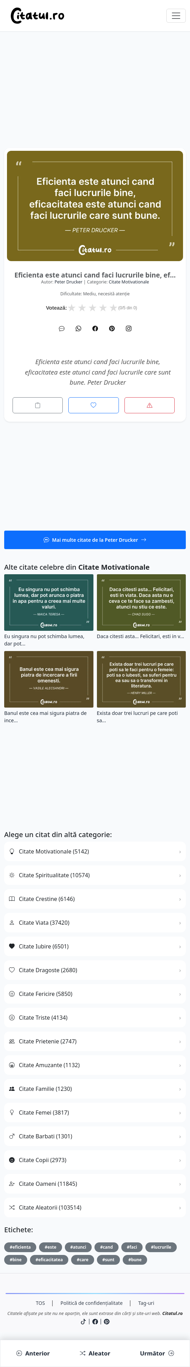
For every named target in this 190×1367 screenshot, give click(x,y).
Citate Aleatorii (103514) (45, 1207)
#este (50, 1247)
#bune (135, 1260)
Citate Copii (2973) (37, 1160)
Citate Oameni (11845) (43, 1184)
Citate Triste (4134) (38, 1017)
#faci (132, 1247)
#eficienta (20, 1247)
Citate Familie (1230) (40, 1089)
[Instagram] (129, 328)
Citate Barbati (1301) (40, 1136)
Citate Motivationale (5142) (49, 851)
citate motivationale (129, 282)
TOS (40, 1303)
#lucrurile (161, 1247)
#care (82, 1260)
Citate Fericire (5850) (41, 994)
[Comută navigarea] (176, 16)
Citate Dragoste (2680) (43, 970)
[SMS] (62, 328)
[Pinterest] (112, 328)
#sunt (108, 1260)
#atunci (78, 1247)
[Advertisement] (95, 99)
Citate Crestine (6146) (42, 899)
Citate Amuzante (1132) (44, 1065)
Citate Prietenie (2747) (43, 1041)
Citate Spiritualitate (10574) (49, 875)
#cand (106, 1247)
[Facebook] (95, 328)
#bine (16, 1260)
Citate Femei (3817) (39, 1112)
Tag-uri (146, 1303)
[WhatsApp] (78, 328)
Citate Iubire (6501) (39, 946)
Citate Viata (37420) (39, 922)
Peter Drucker (68, 282)
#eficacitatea (49, 1260)
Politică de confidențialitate (92, 1303)
